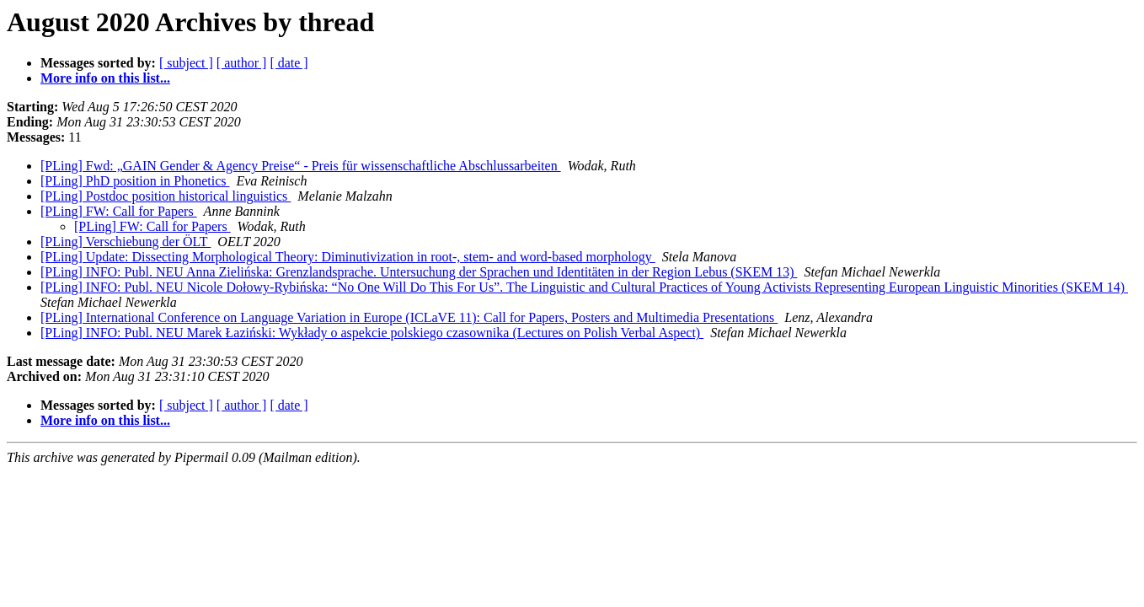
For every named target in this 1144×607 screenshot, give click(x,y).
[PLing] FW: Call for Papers (118, 211)
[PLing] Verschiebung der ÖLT (125, 241)
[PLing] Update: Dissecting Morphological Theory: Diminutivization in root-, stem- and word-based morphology (347, 257)
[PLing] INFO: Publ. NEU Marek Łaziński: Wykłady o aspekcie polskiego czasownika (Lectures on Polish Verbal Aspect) (371, 332)
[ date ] (288, 63)
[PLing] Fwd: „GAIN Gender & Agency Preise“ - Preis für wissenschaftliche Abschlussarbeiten (300, 165)
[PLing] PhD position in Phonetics (134, 181)
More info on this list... (105, 78)
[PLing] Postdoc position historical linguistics (165, 196)
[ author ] (242, 63)
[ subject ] (186, 63)
